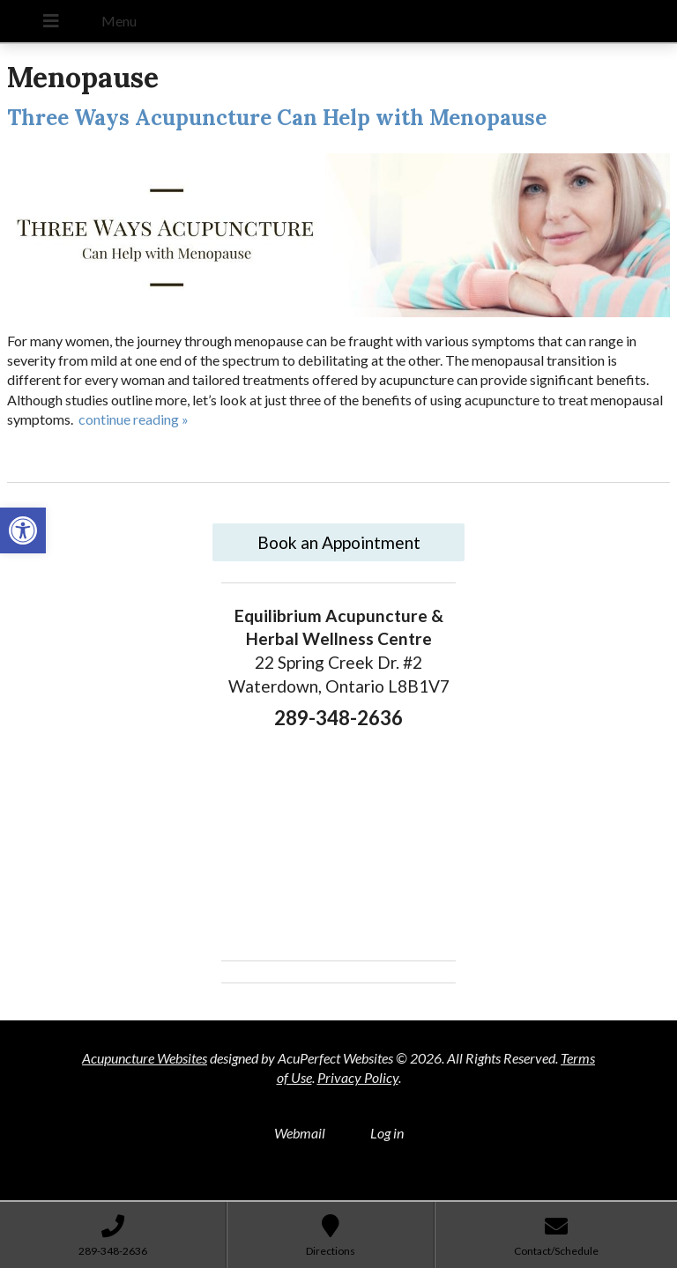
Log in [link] (387, 1132)
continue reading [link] (133, 419)
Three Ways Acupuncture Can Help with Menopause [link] (277, 117)
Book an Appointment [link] (338, 542)
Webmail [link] (299, 1132)
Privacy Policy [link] (357, 1077)
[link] (23, 530)
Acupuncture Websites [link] (144, 1057)
